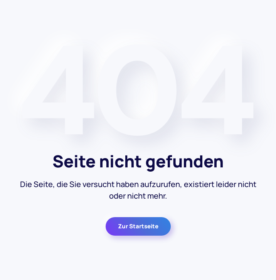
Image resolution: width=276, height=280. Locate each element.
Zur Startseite (138, 226)
